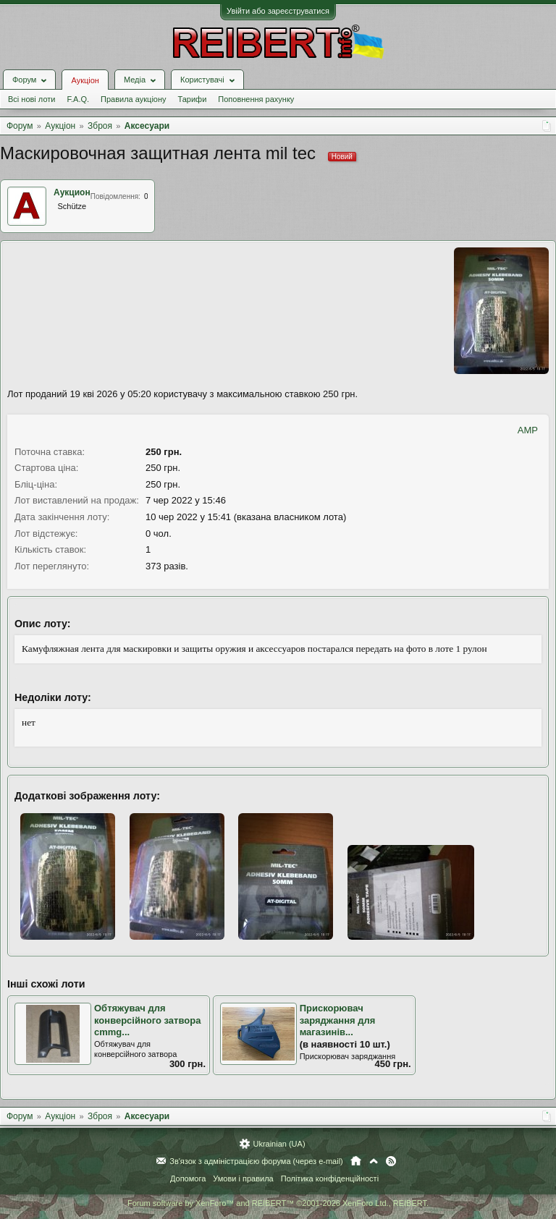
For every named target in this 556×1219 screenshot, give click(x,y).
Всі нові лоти (31, 99)
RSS (391, 1161)
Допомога (188, 1178)
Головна (355, 1161)
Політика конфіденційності (330, 1178)
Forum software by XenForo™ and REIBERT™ (278, 1203)
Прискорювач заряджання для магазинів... (338, 1020)
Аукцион (72, 192)
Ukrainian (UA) (279, 1143)
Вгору (373, 1161)
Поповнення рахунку (256, 99)
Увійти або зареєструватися (278, 11)
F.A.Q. (78, 99)
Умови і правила (243, 1178)
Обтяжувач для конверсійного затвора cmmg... (147, 1020)
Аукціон (84, 80)
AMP (528, 430)
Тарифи (192, 99)
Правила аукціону (133, 99)
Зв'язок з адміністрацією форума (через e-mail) (256, 1161)
